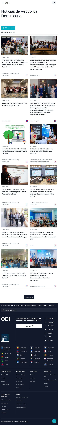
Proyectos (19, 381)
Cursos (46, 383)
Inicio (12, 305)
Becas (46, 386)
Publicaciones (20, 384)
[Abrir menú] (3, 3)
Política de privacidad (22, 397)
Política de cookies (21, 404)
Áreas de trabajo (20, 375)
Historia (3, 378)
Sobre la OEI (4, 375)
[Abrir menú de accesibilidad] (54, 421)
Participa (3, 406)
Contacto (3, 412)
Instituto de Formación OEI (50, 375)
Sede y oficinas (19, 305)
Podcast (32, 381)
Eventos (32, 375)
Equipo (3, 381)
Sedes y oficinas (5, 384)
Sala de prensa (5, 409)
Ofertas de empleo (6, 400)
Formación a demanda (50, 380)
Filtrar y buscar (8, 28)
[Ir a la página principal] (7, 3)
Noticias (32, 378)
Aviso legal (19, 401)
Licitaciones (4, 403)
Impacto (18, 387)
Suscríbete (29, 326)
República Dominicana (30, 305)
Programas (19, 378)
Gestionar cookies (21, 407)
